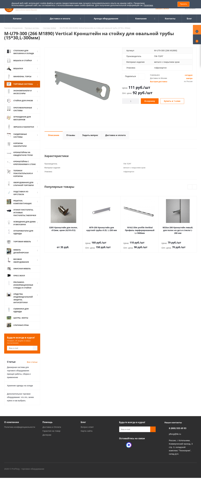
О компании (11, 425)
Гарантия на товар (51, 434)
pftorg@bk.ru (175, 437)
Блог (83, 425)
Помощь (47, 425)
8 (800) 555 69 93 (177, 431)
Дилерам (46, 438)
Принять (183, 4)
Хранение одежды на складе (20, 389)
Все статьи (32, 365)
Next (194, 187)
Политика (148, 5)
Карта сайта (86, 434)
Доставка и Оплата (51, 430)
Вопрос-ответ (87, 430)
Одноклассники (122, 448)
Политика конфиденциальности (19, 430)
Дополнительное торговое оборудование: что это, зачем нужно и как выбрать (20, 400)
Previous (190, 187)
